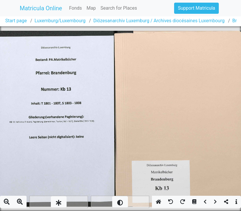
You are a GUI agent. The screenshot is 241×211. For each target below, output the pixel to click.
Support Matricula (196, 8)
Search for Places (118, 8)
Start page (16, 20)
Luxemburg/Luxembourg (60, 20)
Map (91, 8)
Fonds (75, 8)
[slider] (59, 202)
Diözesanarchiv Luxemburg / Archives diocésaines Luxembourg (158, 20)
